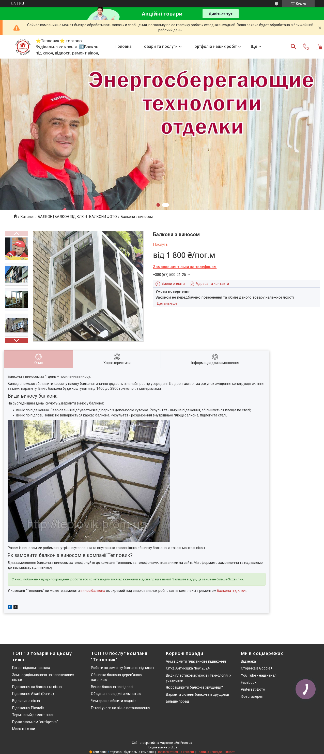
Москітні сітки (23, 729)
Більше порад (177, 701)
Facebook (248, 682)
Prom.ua (186, 743)
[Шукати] (293, 46)
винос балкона (93, 591)
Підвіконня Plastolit (28, 708)
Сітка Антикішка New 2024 (188, 668)
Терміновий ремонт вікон (33, 715)
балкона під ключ (231, 591)
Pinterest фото (253, 689)
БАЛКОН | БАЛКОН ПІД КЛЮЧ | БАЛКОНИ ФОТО (77, 217)
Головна (123, 46)
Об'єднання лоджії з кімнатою (116, 694)
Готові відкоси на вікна (31, 668)
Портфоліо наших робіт (214, 46)
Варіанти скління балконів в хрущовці (197, 694)
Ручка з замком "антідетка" (35, 722)
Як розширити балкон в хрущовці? (194, 687)
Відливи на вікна (26, 701)
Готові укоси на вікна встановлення (120, 708)
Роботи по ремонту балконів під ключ (122, 668)
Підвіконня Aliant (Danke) (33, 694)
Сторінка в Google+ (256, 668)
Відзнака (248, 661)
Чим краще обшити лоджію (113, 701)
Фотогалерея (252, 696)
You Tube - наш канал (258, 675)
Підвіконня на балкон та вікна (37, 687)
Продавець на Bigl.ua (162, 747)
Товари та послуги (160, 46)
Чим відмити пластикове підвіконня (196, 661)
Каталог (27, 217)
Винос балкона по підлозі (112, 687)
